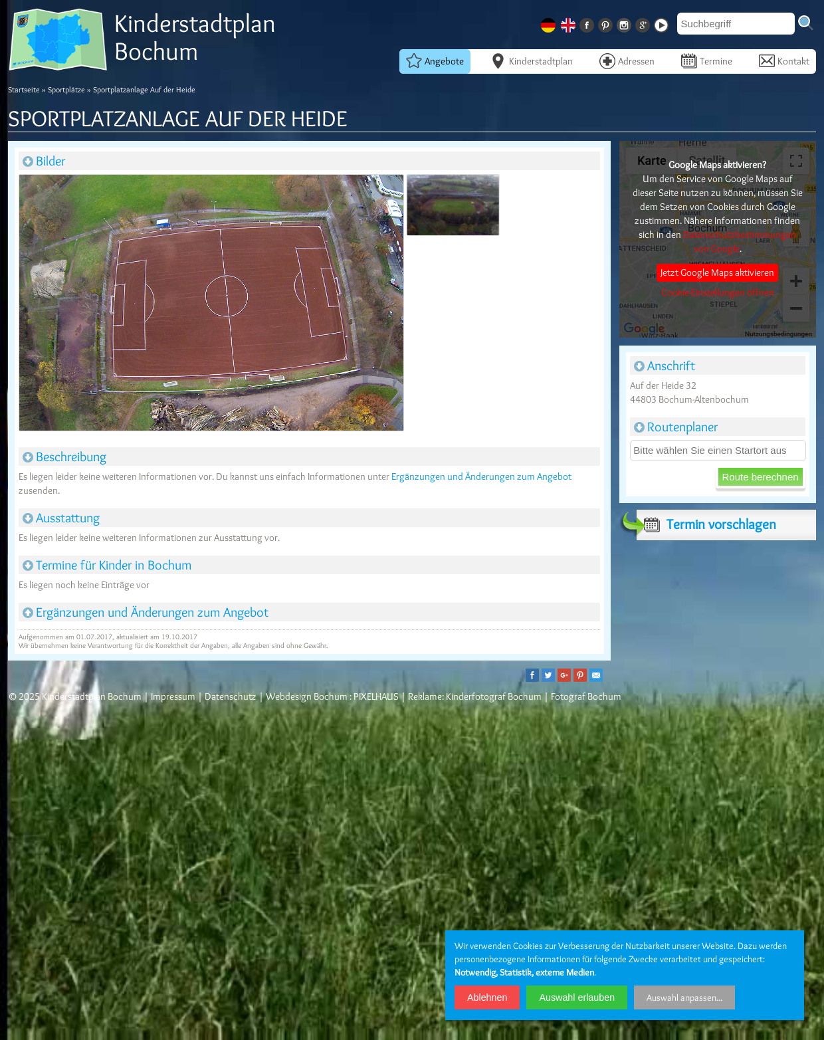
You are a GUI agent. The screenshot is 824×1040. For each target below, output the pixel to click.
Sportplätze (66, 89)
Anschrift (664, 365)
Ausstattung (61, 518)
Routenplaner (676, 427)
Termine (706, 60)
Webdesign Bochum (307, 696)
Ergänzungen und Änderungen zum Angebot (481, 476)
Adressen (627, 60)
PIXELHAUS (376, 696)
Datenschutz (231, 696)
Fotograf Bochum (586, 696)
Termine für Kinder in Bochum (107, 565)
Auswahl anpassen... (684, 997)
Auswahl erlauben (577, 997)
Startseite (24, 89)
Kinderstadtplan (531, 60)
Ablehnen (487, 997)
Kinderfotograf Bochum (494, 696)
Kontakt (784, 60)
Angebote (435, 60)
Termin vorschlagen (706, 524)
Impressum (173, 696)
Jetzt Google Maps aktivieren (717, 272)
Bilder (44, 161)
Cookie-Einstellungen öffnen (717, 292)
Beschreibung (64, 457)
